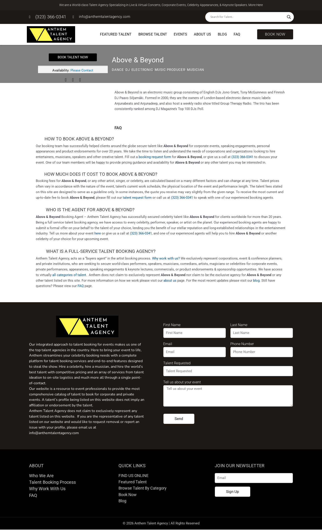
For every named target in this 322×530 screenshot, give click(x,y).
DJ (127, 70)
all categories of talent (69, 275)
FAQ (237, 34)
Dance (118, 70)
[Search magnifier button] (289, 17)
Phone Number (242, 344)
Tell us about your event (182, 382)
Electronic (142, 70)
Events (180, 34)
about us (169, 281)
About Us (202, 34)
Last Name (238, 325)
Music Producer (170, 70)
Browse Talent (152, 34)
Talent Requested (177, 363)
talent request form (137, 198)
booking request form (155, 157)
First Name (171, 325)
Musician (195, 70)
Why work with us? (166, 258)
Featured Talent (116, 34)
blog (256, 281)
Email (167, 344)
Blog (222, 34)
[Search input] (247, 17)
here (97, 233)
